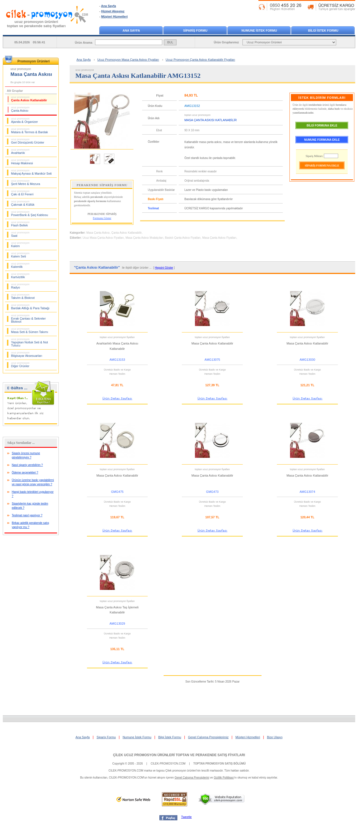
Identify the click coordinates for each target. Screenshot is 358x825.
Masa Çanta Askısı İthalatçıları (144, 237)
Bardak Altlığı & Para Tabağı (30, 307)
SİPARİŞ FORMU (195, 30)
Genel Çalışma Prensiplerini (192, 777)
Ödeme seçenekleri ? (25, 472)
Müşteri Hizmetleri (114, 16)
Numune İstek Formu (137, 737)
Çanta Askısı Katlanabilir (29, 99)
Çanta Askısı (20, 109)
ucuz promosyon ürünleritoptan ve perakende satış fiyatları (36, 24)
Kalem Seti (20, 255)
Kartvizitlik (20, 276)
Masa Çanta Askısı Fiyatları (219, 237)
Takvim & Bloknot (23, 296)
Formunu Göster (102, 218)
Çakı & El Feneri (22, 193)
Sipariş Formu (106, 737)
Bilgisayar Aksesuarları (26, 354)
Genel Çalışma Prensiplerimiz (208, 737)
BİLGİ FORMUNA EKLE (322, 125)
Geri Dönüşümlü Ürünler (27, 141)
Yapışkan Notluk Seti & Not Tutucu (29, 342)
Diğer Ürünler (20, 365)
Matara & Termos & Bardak (29, 131)
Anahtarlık (20, 151)
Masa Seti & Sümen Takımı (29, 330)
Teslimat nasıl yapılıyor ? (27, 515)
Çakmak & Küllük (23, 203)
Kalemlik (20, 265)
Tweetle (186, 817)
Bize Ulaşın (274, 737)
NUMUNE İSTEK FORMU (259, 30)
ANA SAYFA (131, 30)
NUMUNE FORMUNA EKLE (322, 139)
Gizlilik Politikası (224, 777)
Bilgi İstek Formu (169, 737)
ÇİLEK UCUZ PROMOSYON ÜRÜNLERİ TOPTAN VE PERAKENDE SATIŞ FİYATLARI (179, 755)
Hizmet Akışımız (112, 11)
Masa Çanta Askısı (98, 232)
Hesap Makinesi (22, 162)
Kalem (20, 245)
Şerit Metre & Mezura (25, 182)
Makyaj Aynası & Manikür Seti (31, 172)
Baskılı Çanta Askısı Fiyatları (183, 237)
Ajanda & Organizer (24, 120)
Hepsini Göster (164, 267)
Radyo (20, 286)
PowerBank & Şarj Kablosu (29, 213)
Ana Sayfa (108, 6)
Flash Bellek (20, 224)
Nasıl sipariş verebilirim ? (27, 465)
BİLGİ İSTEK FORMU (323, 30)
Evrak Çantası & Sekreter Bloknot (28, 318)
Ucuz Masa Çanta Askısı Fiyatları (103, 237)
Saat (20, 234)
